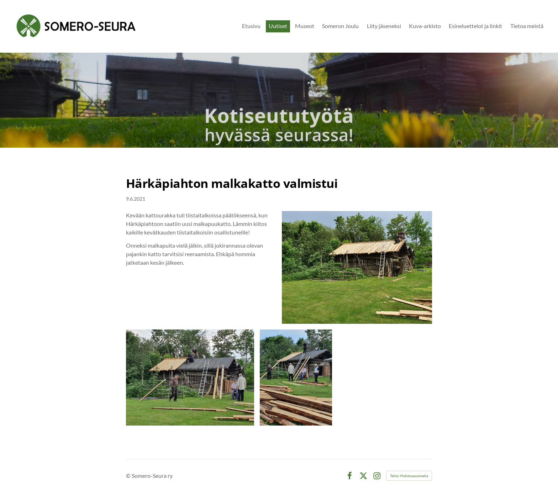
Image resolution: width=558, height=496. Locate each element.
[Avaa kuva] (190, 377)
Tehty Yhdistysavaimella (409, 476)
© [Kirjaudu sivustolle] (129, 475)
